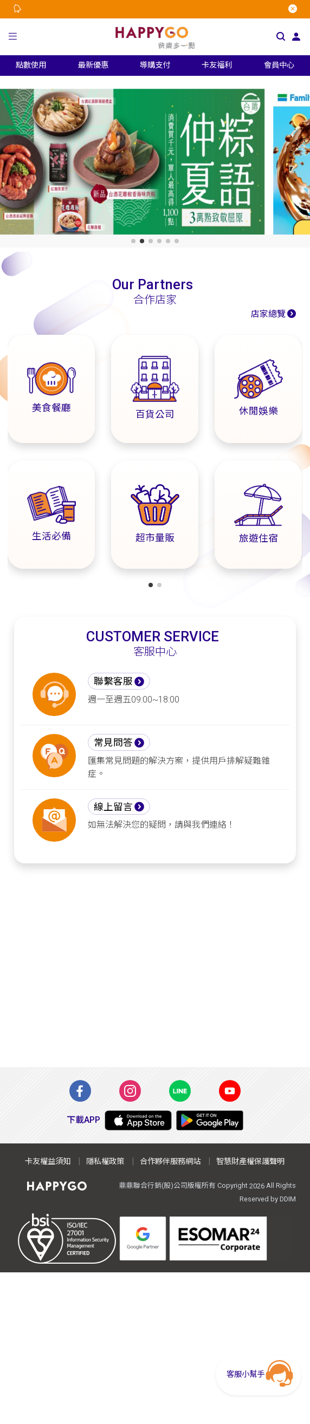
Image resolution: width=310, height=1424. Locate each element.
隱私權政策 (105, 1161)
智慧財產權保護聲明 (250, 1161)
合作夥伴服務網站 (170, 1161)
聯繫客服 (113, 681)
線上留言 (113, 807)
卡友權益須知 (47, 1161)
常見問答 (113, 742)
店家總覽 (268, 314)
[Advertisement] (154, 965)
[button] (12, 36)
